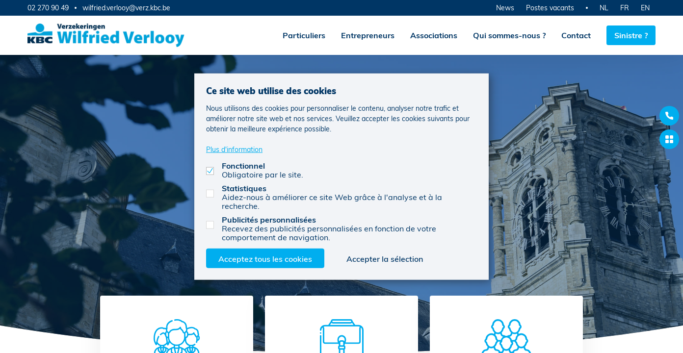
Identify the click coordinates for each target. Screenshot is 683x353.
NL (604, 7)
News (505, 7)
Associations (433, 35)
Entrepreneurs (367, 35)
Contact (576, 35)
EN (645, 7)
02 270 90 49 (48, 7)
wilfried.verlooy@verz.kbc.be (126, 8)
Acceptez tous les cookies (265, 258)
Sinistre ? (631, 35)
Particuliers (304, 35)
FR (624, 7)
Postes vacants (550, 7)
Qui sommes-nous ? (509, 35)
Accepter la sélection (384, 258)
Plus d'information (234, 148)
